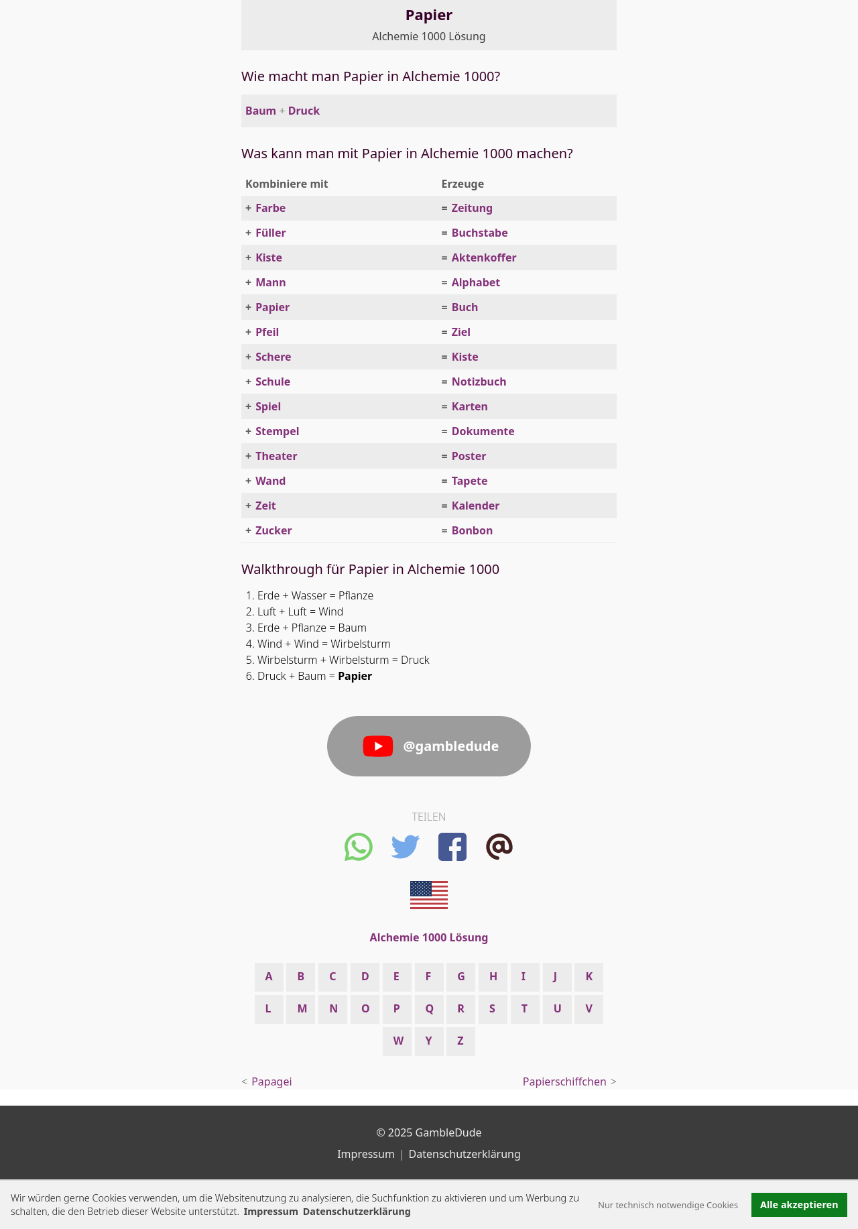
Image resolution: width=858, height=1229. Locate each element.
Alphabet (476, 282)
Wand (270, 480)
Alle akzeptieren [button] (799, 1204)
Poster (469, 456)
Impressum (271, 1211)
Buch (465, 307)
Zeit (265, 505)
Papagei (271, 1081)
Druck (304, 110)
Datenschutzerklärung (465, 1154)
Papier (272, 307)
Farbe (270, 207)
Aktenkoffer (484, 257)
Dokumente (483, 431)
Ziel (461, 332)
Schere (273, 356)
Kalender (476, 505)
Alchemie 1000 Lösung (428, 36)
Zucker (273, 530)
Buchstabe (480, 232)
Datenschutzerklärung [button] (357, 1211)
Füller (270, 232)
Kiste (268, 257)
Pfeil (267, 332)
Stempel (277, 431)
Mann (270, 282)
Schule (272, 381)
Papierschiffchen (565, 1081)
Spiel (268, 406)
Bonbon (472, 530)
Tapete (470, 480)
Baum (260, 110)
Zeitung (472, 207)
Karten (470, 406)
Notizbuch (479, 381)
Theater (276, 456)
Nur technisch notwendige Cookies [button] (668, 1205)
